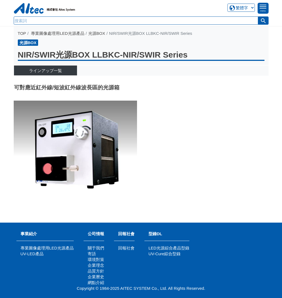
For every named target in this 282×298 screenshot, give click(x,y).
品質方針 (96, 271)
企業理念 (96, 265)
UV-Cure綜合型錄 (165, 253)
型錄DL (155, 233)
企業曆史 (96, 276)
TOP (22, 33)
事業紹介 (29, 233)
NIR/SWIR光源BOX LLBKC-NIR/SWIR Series (103, 54)
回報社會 (126, 233)
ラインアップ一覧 (45, 70)
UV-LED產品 (32, 253)
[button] (263, 20)
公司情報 (96, 233)
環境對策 (96, 259)
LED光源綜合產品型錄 (169, 248)
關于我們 (96, 248)
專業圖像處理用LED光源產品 (57, 33)
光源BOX (96, 33)
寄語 (92, 253)
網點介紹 (96, 282)
